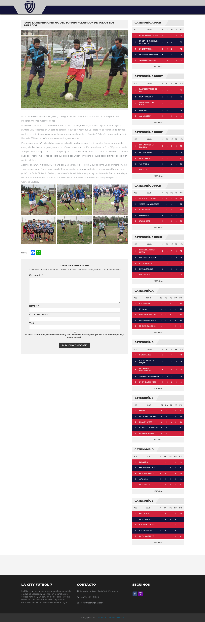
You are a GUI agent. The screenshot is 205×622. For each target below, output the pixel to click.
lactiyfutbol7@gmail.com (92, 603)
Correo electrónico (39, 314)
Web (31, 323)
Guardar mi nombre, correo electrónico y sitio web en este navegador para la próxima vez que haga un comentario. (74, 336)
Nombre (34, 306)
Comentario (35, 275)
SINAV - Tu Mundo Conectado (111, 618)
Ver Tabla (158, 67)
